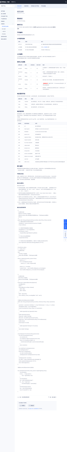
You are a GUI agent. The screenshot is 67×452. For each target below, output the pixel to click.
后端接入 (6, 23)
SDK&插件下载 (4, 16)
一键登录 (4, 31)
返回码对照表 (6, 36)
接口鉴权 (4, 28)
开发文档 (19, 6)
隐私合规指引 (6, 39)
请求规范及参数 (5, 26)
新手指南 (6, 11)
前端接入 (6, 21)
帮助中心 (13, 1)
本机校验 (4, 34)
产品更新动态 (4, 18)
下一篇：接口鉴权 (52, 397)
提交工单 (31, 408)
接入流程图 (3, 13)
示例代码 (26, 6)
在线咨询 (37, 408)
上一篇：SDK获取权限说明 (23, 397)
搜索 (65, 1)
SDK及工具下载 (35, 6)
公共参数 (45, 47)
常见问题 (43, 6)
